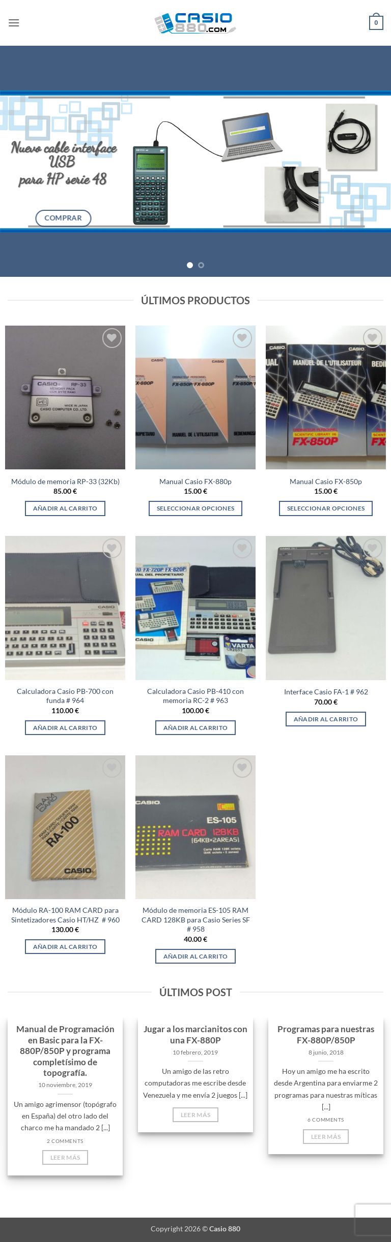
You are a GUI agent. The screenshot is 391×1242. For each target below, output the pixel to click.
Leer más (65, 1157)
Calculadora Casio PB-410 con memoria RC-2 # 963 (195, 696)
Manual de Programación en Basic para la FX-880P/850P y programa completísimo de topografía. (65, 1051)
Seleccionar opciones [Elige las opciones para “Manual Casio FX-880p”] (196, 508)
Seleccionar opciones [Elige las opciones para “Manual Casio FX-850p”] (326, 508)
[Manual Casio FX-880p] (195, 397)
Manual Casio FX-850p (326, 481)
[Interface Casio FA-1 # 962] (326, 608)
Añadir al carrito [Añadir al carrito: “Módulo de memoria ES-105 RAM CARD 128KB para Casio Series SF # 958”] (195, 956)
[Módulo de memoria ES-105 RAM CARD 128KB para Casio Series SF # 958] (195, 827)
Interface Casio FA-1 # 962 (326, 691)
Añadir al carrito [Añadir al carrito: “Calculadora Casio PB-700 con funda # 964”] (65, 727)
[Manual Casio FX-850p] (326, 397)
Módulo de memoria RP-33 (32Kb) (65, 481)
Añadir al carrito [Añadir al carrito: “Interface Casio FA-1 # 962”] (326, 719)
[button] (14, 22)
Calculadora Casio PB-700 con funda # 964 (65, 696)
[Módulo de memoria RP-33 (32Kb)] (65, 397)
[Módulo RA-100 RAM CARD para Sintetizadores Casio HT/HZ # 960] (65, 827)
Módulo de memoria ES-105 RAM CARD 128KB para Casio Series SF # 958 (196, 919)
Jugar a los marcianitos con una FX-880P (195, 1034)
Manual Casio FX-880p (195, 481)
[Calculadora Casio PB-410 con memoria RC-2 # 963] (195, 608)
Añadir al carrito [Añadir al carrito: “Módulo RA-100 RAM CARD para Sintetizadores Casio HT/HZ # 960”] (65, 946)
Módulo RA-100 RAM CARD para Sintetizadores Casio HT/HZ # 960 (65, 915)
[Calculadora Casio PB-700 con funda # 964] (65, 608)
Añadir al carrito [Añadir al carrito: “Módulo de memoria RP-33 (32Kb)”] (65, 508)
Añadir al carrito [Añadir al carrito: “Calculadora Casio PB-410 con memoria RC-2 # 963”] (195, 727)
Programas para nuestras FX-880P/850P (325, 1034)
